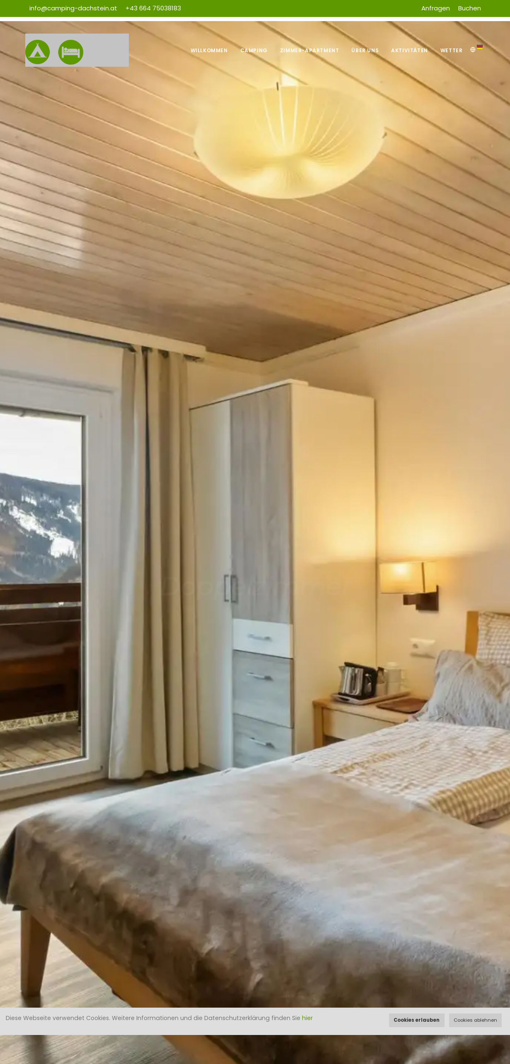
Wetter (451, 50)
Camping (254, 50)
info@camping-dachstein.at (73, 8)
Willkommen (209, 50)
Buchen (469, 8)
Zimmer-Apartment (309, 50)
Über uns (365, 50)
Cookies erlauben (417, 1020)
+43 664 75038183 (153, 8)
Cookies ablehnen (475, 1020)
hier (307, 1018)
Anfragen (435, 8)
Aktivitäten (409, 50)
